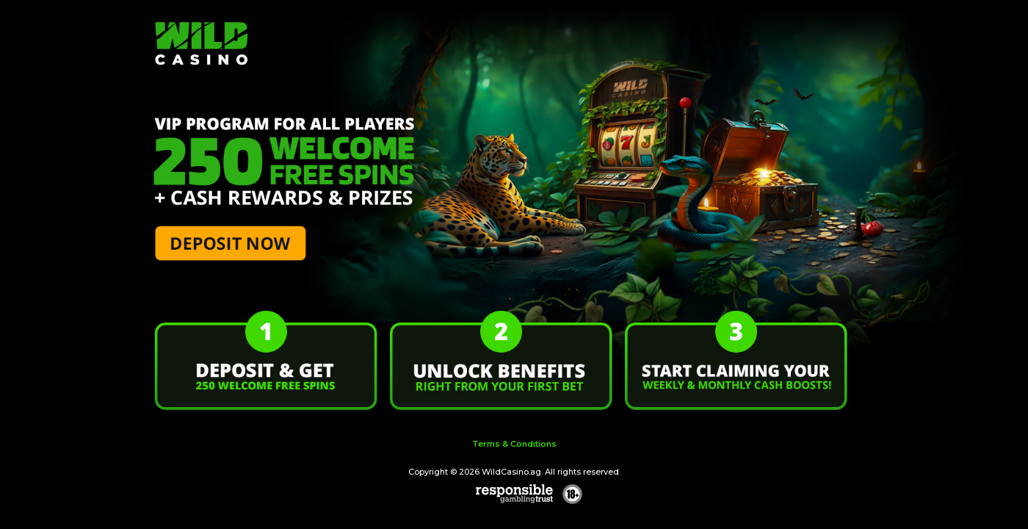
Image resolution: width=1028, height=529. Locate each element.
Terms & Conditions (514, 444)
